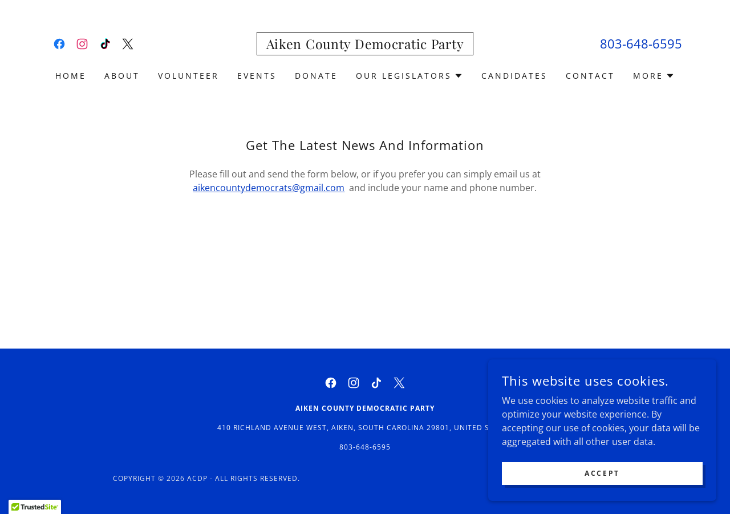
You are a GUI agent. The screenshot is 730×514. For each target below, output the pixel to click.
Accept (602, 473)
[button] (409, 76)
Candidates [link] (514, 75)
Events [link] (257, 75)
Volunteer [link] (188, 75)
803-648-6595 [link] (641, 43)
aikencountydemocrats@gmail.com (268, 187)
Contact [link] (590, 75)
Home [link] (70, 75)
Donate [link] (316, 75)
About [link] (122, 75)
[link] (59, 44)
